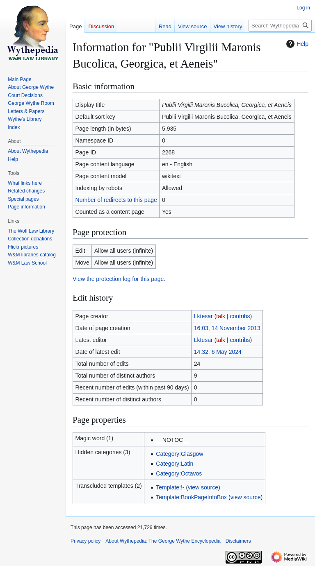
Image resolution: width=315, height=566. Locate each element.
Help (296, 44)
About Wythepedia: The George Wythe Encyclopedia (162, 541)
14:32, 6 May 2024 (218, 352)
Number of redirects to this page (116, 200)
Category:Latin (174, 463)
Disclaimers (238, 541)
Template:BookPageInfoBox (191, 497)
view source (203, 487)
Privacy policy (85, 541)
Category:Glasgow (179, 454)
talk (220, 316)
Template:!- (170, 487)
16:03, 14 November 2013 (227, 328)
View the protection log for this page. (119, 279)
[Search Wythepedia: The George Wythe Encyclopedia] (280, 26)
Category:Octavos (179, 473)
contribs (240, 316)
